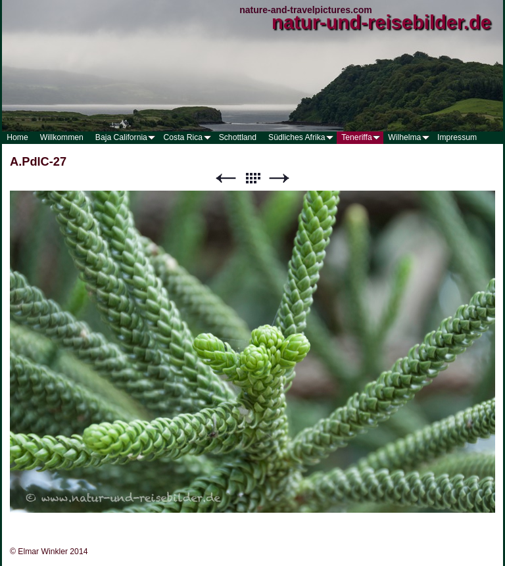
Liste (252, 178)
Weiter (279, 178)
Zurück (225, 178)
